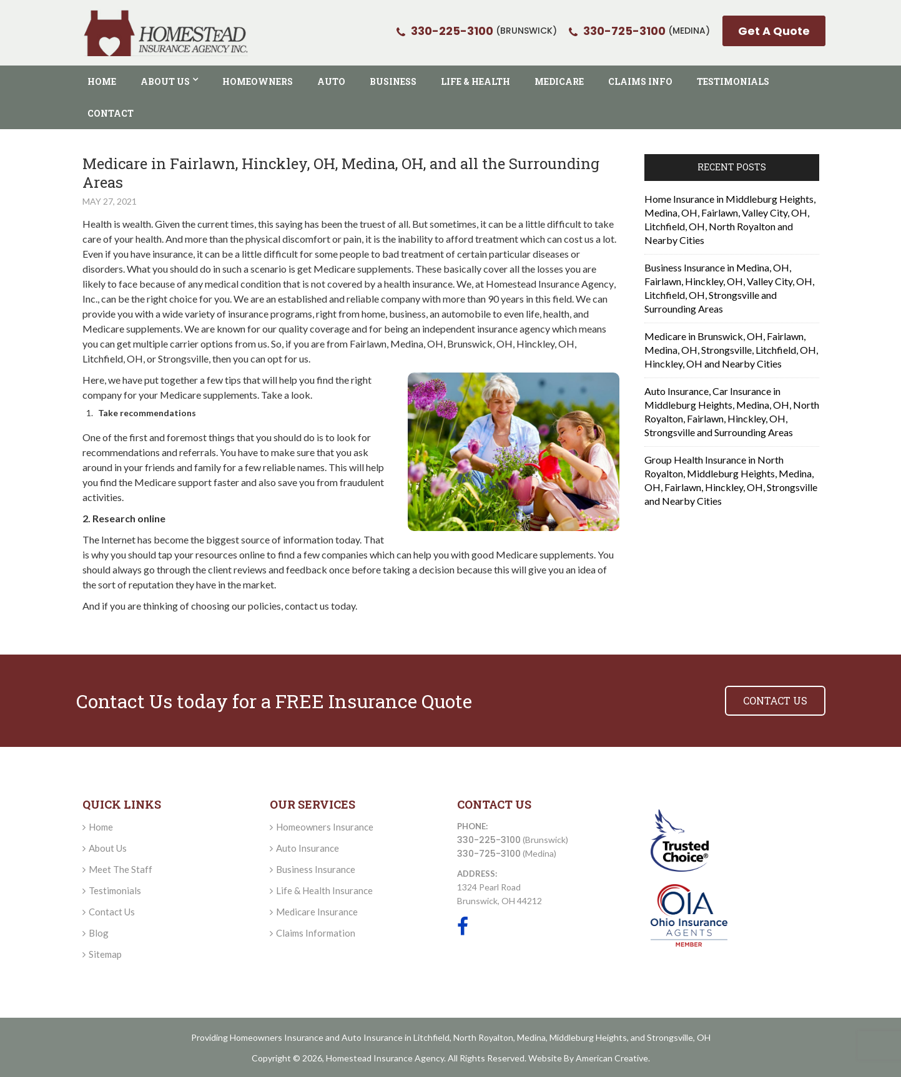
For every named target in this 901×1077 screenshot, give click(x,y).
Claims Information (315, 932)
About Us (108, 848)
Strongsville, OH (679, 1037)
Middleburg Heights (588, 1037)
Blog (99, 932)
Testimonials (115, 890)
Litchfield (431, 1037)
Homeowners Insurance (324, 826)
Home (101, 826)
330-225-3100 (489, 840)
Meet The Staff (120, 869)
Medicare (181, 395)
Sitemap (105, 954)
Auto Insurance (307, 848)
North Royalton (483, 1037)
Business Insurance (315, 869)
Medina (531, 1037)
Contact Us (112, 911)
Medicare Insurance (317, 911)
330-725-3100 (489, 853)
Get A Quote (774, 31)
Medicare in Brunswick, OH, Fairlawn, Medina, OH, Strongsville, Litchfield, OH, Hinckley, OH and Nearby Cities (731, 349)
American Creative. (613, 1058)
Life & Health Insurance (324, 890)
